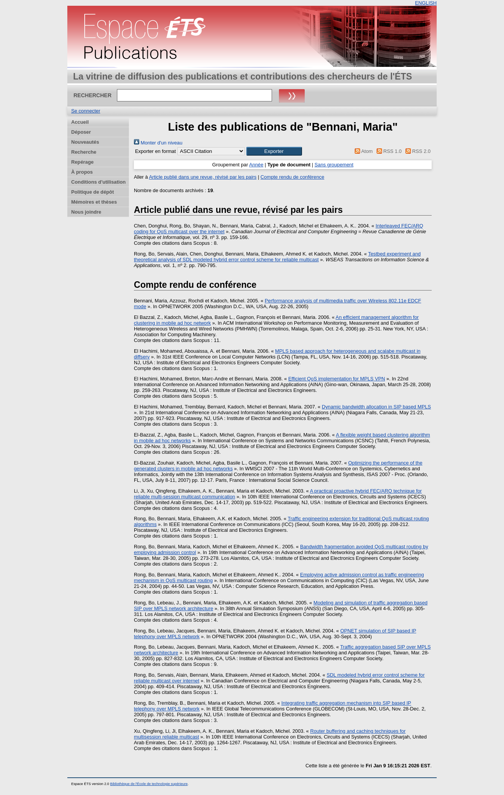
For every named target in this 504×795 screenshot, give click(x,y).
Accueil (80, 122)
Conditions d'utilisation (98, 182)
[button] (274, 151)
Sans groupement (334, 165)
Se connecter (85, 111)
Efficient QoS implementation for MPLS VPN (336, 379)
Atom (362, 151)
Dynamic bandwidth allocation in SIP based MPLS (376, 407)
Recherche (83, 152)
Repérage (82, 162)
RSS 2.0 (417, 151)
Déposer (81, 132)
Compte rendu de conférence (292, 177)
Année (256, 165)
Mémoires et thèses (94, 202)
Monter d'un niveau (158, 143)
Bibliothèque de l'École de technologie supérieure (148, 784)
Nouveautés (85, 142)
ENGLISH (426, 3)
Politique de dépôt (92, 192)
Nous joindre (86, 212)
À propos (82, 172)
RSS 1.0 (388, 151)
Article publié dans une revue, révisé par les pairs (203, 177)
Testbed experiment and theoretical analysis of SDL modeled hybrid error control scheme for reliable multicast (277, 256)
